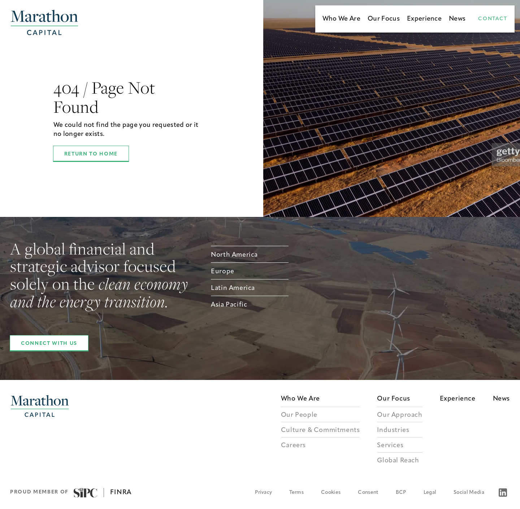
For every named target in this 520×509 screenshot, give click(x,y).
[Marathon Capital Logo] (40, 430)
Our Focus (384, 19)
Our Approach (399, 415)
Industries (393, 430)
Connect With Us (49, 343)
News (457, 19)
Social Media (469, 492)
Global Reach (398, 460)
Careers (293, 445)
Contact (492, 19)
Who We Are (341, 19)
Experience (424, 19)
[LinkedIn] (503, 492)
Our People (299, 415)
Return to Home (91, 154)
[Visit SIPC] (85, 492)
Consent (368, 492)
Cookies (331, 492)
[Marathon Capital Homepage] (44, 22)
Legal (430, 492)
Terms (296, 492)
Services (390, 445)
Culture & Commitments (320, 430)
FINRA (121, 492)
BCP (401, 492)
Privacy (263, 492)
